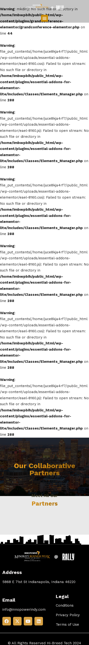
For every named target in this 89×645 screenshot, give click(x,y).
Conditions (65, 605)
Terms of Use (67, 624)
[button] (44, 18)
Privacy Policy (68, 615)
